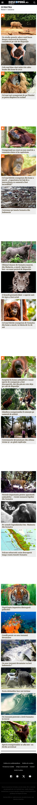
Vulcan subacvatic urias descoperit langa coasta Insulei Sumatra (17, 553)
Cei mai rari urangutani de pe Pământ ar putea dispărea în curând (18, 96)
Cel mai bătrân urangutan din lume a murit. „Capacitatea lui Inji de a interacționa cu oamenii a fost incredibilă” (18, 181)
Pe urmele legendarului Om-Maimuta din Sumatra (18, 526)
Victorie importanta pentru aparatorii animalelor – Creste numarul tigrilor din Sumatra (18, 497)
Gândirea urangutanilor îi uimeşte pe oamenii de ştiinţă (18, 413)
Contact (32, 766)
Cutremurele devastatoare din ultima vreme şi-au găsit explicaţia (18, 441)
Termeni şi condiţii (8, 766)
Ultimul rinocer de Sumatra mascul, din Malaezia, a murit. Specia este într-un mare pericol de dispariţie (17, 267)
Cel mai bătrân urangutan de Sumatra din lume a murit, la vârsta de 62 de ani (18, 325)
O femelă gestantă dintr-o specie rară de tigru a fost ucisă (18, 296)
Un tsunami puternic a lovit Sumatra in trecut (18, 718)
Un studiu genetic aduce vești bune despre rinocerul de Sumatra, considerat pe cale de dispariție (17, 39)
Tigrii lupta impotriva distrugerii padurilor (16, 608)
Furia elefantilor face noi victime (16, 691)
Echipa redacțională (22, 766)
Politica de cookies (27, 763)
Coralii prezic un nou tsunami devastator (15, 636)
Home (3, 10)
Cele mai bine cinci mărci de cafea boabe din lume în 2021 (16, 68)
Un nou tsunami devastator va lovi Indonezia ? (17, 664)
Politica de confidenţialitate (12, 763)
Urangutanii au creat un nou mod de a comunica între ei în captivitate (18, 151)
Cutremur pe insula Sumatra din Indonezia (16, 211)
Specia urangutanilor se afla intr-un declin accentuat (17, 746)
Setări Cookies (18, 770)
